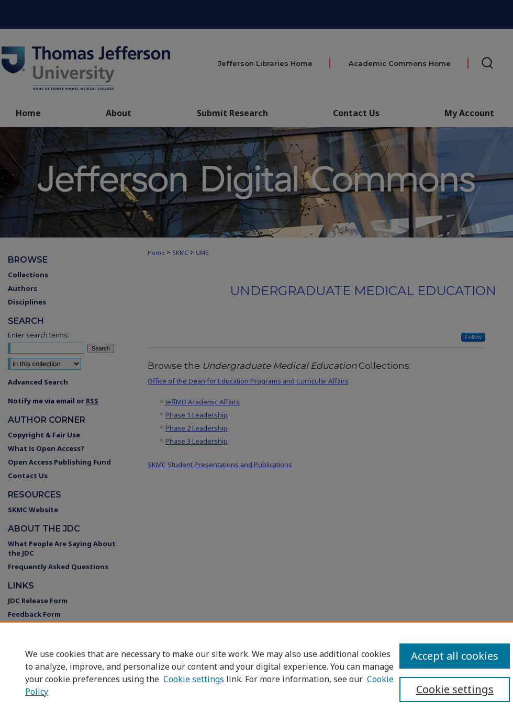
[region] (256, 672)
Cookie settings (193, 679)
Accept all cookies (454, 656)
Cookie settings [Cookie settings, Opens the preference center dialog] (455, 689)
